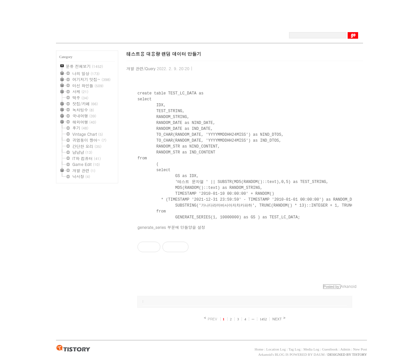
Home (259, 349)
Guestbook (330, 349)
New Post (360, 349)
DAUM (319, 354)
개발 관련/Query (140, 68)
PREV (212, 318)
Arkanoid (265, 354)
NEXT (277, 318)
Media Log (311, 349)
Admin (345, 349)
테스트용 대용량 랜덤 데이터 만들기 (163, 53)
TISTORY (73, 348)
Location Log (276, 349)
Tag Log (294, 349)
